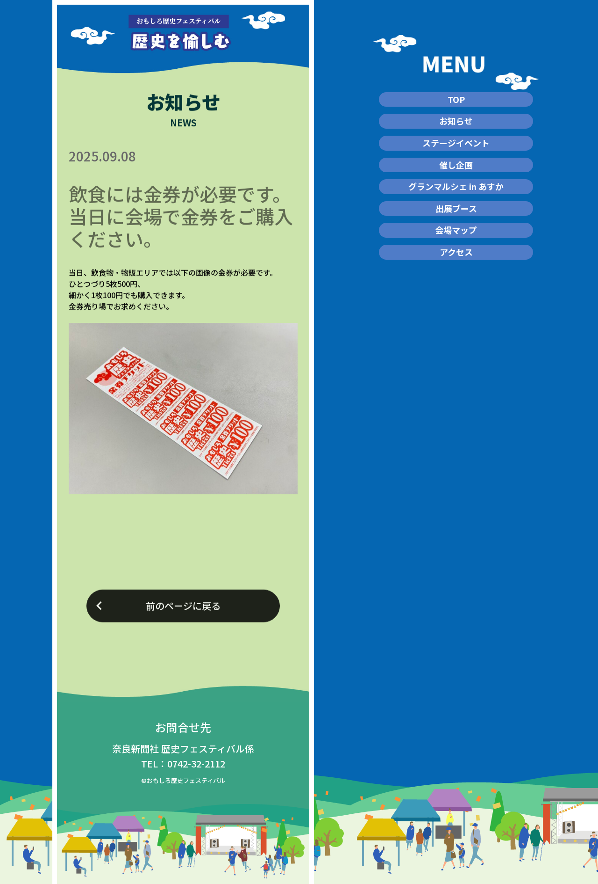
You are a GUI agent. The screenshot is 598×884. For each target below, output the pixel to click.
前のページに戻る (183, 611)
